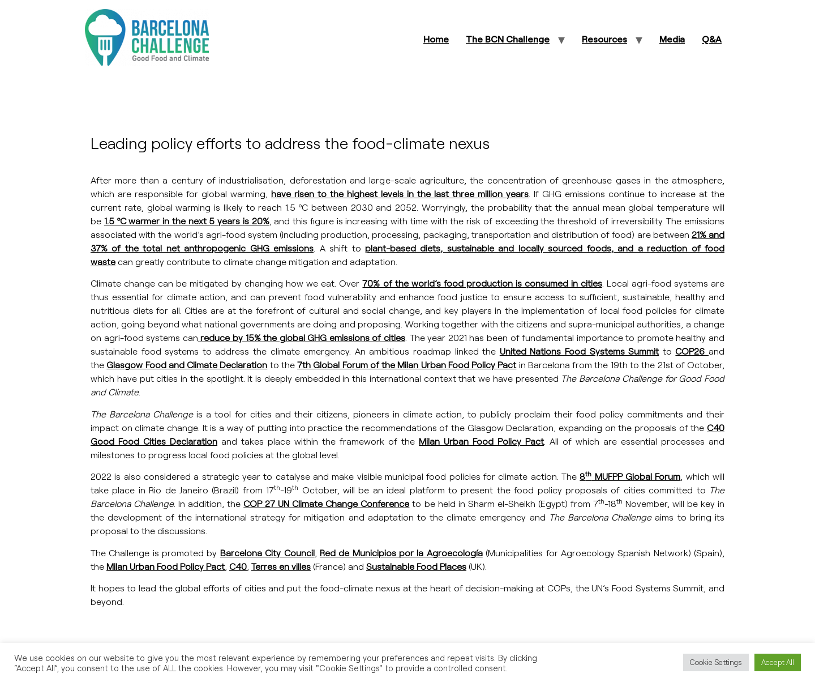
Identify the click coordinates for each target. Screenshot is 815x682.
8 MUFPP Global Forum (630, 476)
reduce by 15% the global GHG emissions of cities (301, 337)
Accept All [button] (777, 662)
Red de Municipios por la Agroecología (401, 552)
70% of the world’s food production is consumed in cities (482, 283)
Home (436, 38)
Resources (604, 38)
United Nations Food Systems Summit (579, 351)
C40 (238, 566)
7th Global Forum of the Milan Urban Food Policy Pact (406, 364)
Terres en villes (281, 566)
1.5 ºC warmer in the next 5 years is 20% (186, 220)
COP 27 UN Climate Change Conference (326, 503)
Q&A (712, 38)
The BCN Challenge (508, 38)
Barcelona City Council (267, 552)
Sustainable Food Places (416, 566)
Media (672, 38)
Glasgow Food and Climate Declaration (186, 364)
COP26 (692, 351)
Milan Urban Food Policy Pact (481, 441)
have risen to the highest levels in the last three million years (400, 193)
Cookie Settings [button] (716, 662)
